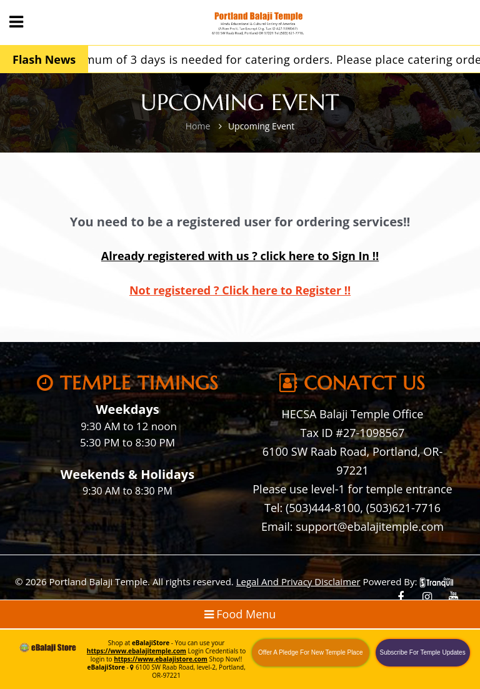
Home (198, 126)
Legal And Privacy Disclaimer (298, 581)
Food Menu (240, 613)
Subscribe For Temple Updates (423, 652)
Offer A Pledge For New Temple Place (310, 652)
